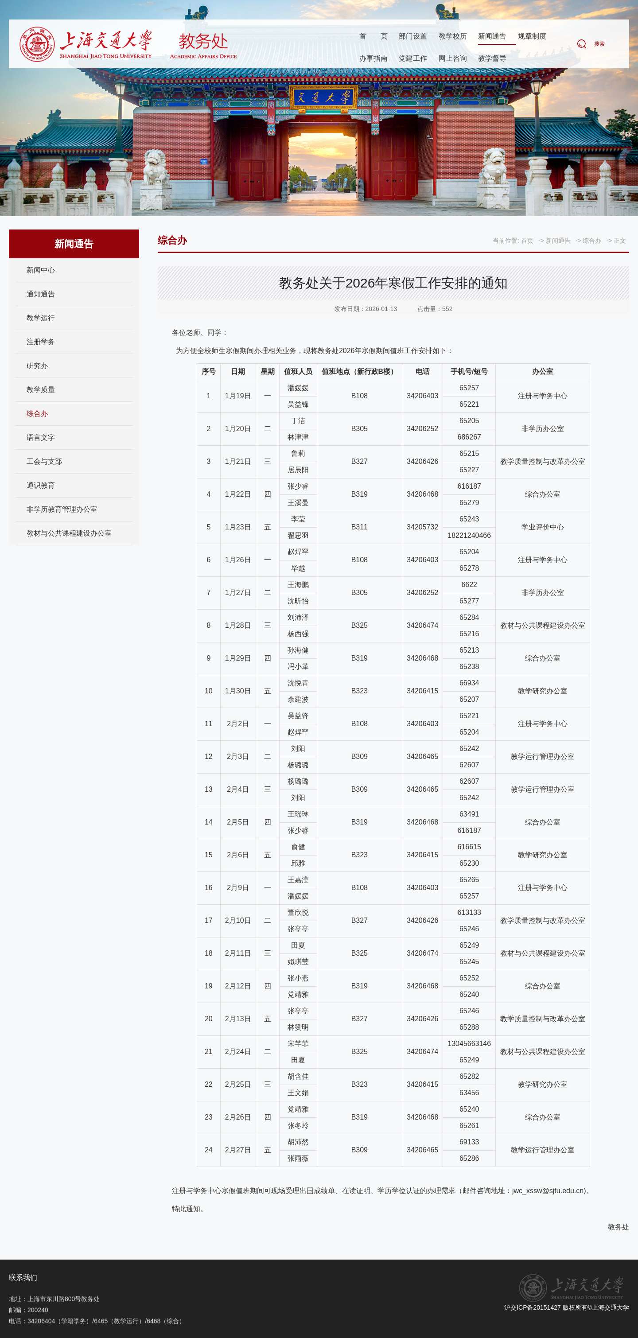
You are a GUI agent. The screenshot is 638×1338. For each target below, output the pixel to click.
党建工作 (413, 59)
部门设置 (413, 37)
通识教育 (41, 485)
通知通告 (41, 294)
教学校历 (453, 37)
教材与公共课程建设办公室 (69, 533)
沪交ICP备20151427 (532, 1307)
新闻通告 (492, 37)
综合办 (37, 413)
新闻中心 (41, 270)
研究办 (37, 366)
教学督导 (492, 59)
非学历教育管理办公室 (62, 509)
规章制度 (532, 37)
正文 (620, 240)
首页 (373, 37)
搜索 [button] (599, 45)
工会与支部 (44, 461)
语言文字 (41, 437)
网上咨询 (453, 59)
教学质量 (41, 389)
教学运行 (41, 318)
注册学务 (41, 342)
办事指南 (373, 59)
